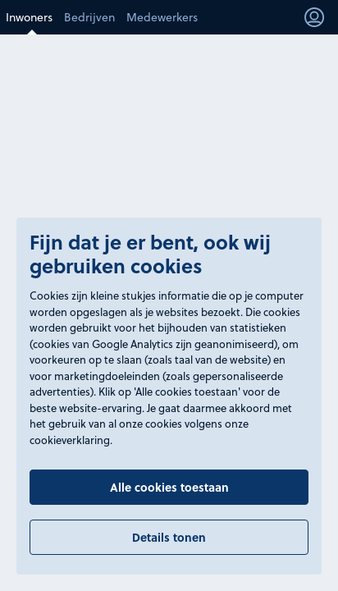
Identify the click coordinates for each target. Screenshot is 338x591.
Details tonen (169, 537)
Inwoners (29, 17)
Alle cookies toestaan (169, 487)
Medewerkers (162, 17)
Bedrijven (89, 17)
